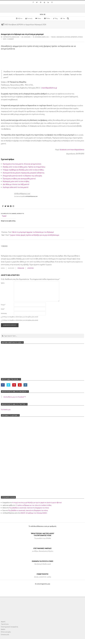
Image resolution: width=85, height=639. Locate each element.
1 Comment (10, 39)
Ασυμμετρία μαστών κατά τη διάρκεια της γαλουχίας (22, 175)
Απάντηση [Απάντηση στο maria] (30, 268)
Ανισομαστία (60, 37)
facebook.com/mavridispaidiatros (72, 149)
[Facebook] (3, 206)
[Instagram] (13, 206)
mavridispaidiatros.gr (49, 88)
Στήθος (80, 37)
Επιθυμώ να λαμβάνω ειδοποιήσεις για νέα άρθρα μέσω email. (20, 320)
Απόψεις (67, 37)
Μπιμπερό (74, 37)
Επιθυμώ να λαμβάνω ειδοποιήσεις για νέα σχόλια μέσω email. (20, 317)
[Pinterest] (11, 206)
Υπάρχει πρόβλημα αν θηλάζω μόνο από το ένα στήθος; (23, 170)
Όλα (47, 37)
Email (3, 309)
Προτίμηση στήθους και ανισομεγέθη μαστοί (19, 178)
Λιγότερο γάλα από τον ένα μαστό (15, 187)
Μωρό (44, 37)
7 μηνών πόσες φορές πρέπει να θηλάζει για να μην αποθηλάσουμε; (34, 235)
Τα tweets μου (5, 409)
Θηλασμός (38, 37)
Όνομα (3, 305)
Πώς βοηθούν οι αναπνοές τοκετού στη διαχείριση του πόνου (29, 508)
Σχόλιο (3, 283)
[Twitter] (5, 206)
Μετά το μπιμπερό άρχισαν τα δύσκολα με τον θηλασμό (33, 232)
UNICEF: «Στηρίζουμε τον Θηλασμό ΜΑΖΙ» (33, 513)
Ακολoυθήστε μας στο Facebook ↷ (15, 392)
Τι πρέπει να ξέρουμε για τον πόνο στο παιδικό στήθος (33, 505)
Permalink (21, 268)
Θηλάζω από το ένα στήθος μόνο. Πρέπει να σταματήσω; (24, 167)
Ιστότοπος (4, 313)
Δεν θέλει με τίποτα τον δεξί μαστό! (16, 184)
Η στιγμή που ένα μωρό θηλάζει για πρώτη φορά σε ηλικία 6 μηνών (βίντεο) (37, 502)
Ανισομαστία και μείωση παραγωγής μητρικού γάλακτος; (23, 173)
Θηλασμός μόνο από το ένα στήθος (16, 181)
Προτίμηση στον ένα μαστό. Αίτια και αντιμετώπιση (22, 164)
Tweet (4, 216)
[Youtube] (8, 206)
